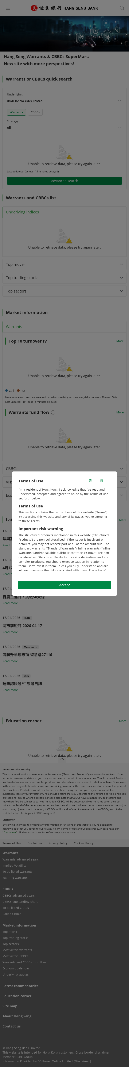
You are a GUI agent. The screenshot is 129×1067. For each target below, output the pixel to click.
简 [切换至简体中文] (101, 480)
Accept (64, 585)
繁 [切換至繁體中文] (90, 480)
